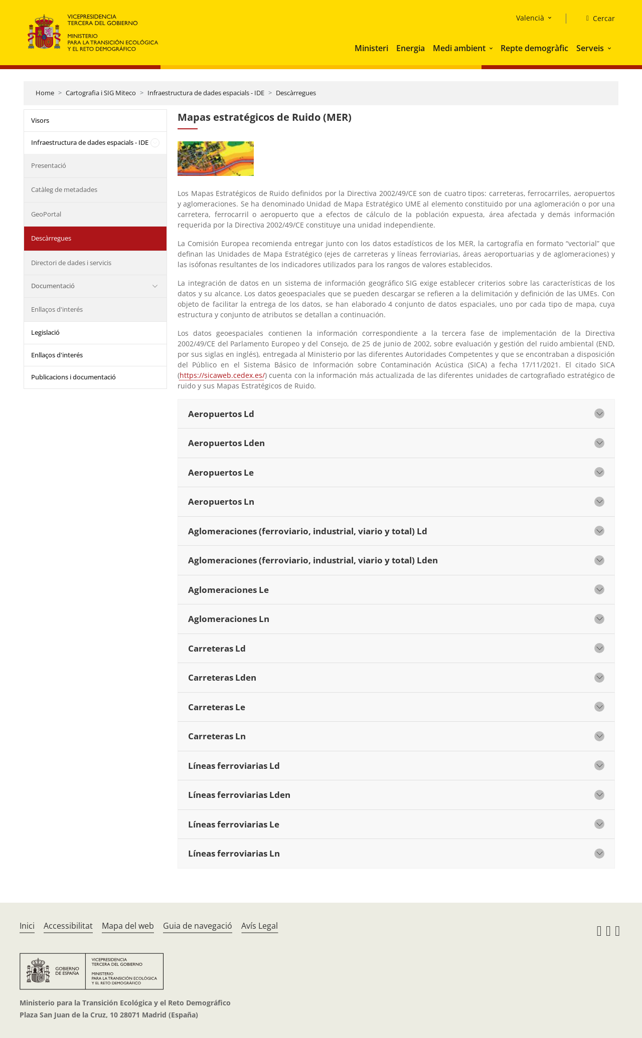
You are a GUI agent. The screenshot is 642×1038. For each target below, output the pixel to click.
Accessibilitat (68, 925)
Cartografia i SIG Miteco (101, 92)
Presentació (48, 165)
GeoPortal (46, 214)
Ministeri (371, 48)
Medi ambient (459, 48)
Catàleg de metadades (64, 189)
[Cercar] (596, 19)
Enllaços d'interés (57, 309)
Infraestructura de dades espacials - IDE (205, 92)
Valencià (530, 18)
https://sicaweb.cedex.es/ (222, 375)
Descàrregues (296, 92)
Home (45, 92)
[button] (492, 48)
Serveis (590, 48)
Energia (410, 48)
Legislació (45, 332)
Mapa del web (128, 925)
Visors (40, 120)
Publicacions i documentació (73, 376)
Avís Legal (259, 925)
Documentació (53, 285)
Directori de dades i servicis (71, 262)
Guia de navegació (197, 925)
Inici (27, 925)
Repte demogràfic (534, 48)
